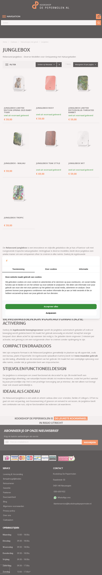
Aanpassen (51, 313)
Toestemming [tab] (18, 269)
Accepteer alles (51, 306)
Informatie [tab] (83, 269)
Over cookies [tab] (51, 269)
